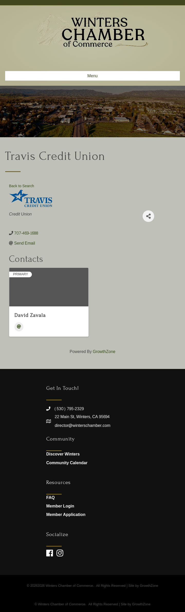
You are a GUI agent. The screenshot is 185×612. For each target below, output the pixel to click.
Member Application (65, 514)
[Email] (18, 326)
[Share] (148, 216)
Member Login (60, 506)
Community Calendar (66, 463)
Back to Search (21, 186)
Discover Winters (63, 454)
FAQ (50, 497)
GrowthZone (104, 351)
